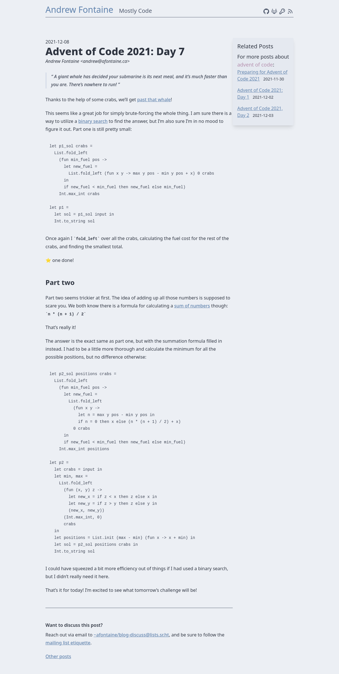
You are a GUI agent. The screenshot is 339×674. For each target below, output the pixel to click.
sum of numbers (192, 306)
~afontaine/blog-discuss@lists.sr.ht (131, 635)
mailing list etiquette (67, 643)
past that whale (154, 99)
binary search (92, 121)
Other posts (58, 656)
